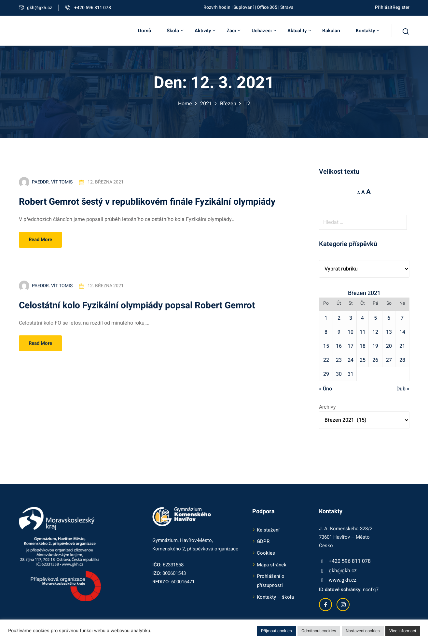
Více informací (402, 631)
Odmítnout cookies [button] (318, 631)
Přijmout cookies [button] (276, 631)
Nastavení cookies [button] (363, 631)
